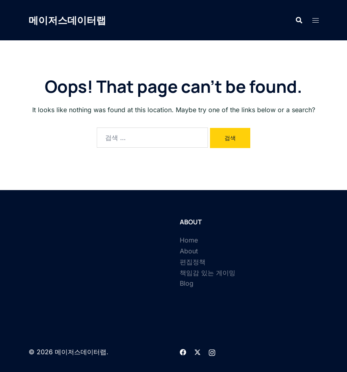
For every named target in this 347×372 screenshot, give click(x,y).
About (189, 251)
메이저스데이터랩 (67, 20)
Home (189, 240)
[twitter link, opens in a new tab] (197, 352)
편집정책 (193, 262)
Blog (186, 283)
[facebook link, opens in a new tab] (183, 352)
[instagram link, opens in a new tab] (212, 352)
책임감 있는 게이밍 (207, 273)
